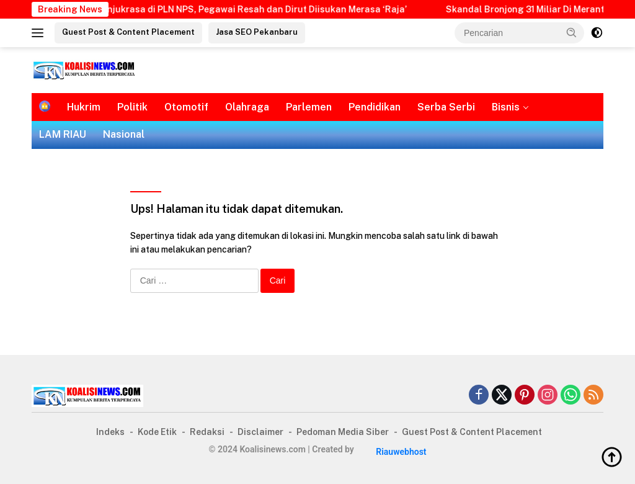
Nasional (123, 134)
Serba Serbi (446, 107)
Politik (132, 107)
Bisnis (506, 107)
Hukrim (83, 107)
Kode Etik (157, 432)
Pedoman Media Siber (342, 432)
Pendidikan (375, 107)
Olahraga (247, 107)
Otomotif (186, 107)
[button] (571, 32)
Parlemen (309, 107)
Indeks (110, 432)
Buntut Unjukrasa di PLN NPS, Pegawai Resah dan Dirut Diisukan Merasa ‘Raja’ (249, 9)
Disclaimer (260, 432)
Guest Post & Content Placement (128, 32)
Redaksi (207, 432)
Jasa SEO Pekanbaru (257, 32)
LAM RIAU (62, 134)
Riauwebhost (401, 452)
